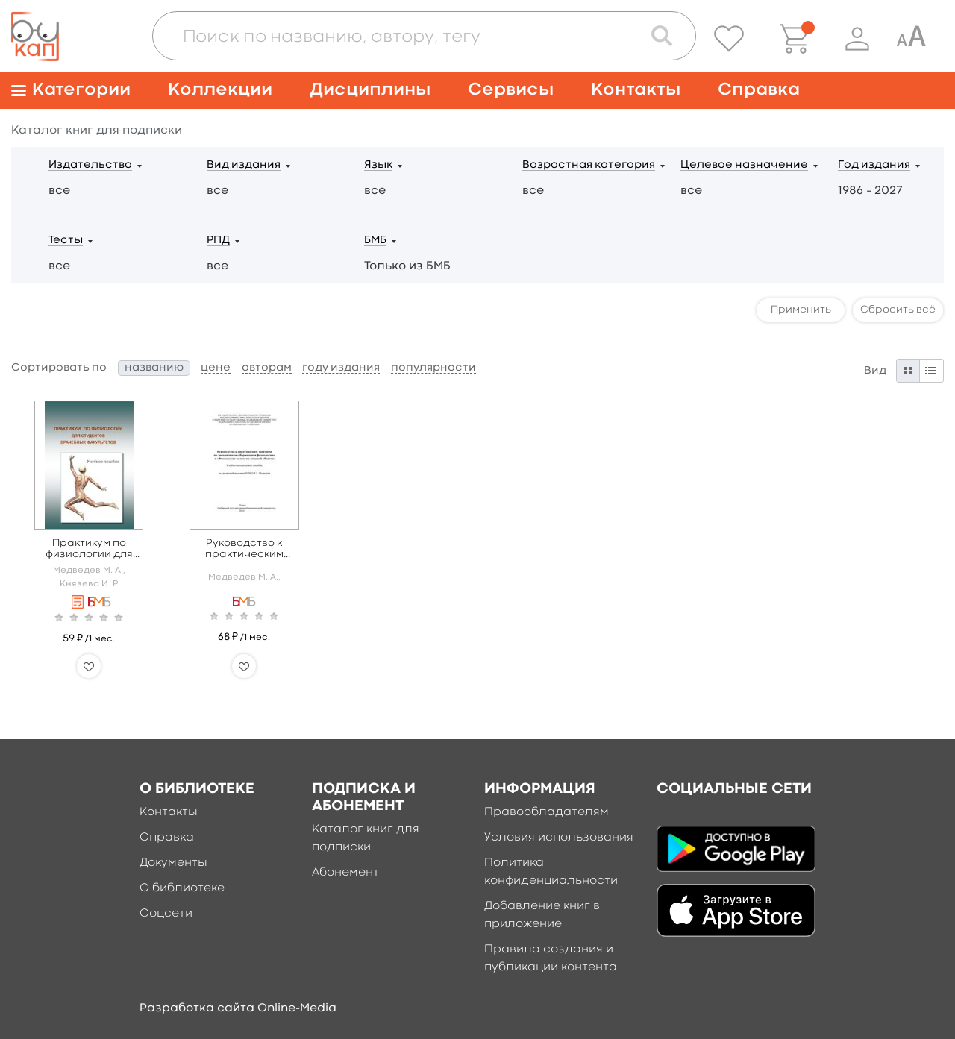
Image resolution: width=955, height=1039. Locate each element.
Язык (378, 165)
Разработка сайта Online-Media (238, 1008)
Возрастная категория (588, 165)
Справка (759, 90)
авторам (267, 368)
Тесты (65, 240)
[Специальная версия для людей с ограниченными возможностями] (911, 38)
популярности (433, 368)
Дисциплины (370, 90)
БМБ (375, 240)
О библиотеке (182, 888)
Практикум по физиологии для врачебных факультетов (89, 549)
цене (216, 368)
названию (154, 368)
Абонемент (345, 872)
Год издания (874, 165)
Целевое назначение (744, 165)
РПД (218, 240)
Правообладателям (546, 812)
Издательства (90, 165)
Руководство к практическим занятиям (244, 549)
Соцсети (166, 913)
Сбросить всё (898, 309)
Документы (173, 863)
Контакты (635, 90)
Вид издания (244, 165)
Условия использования (558, 837)
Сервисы (511, 90)
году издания (341, 368)
